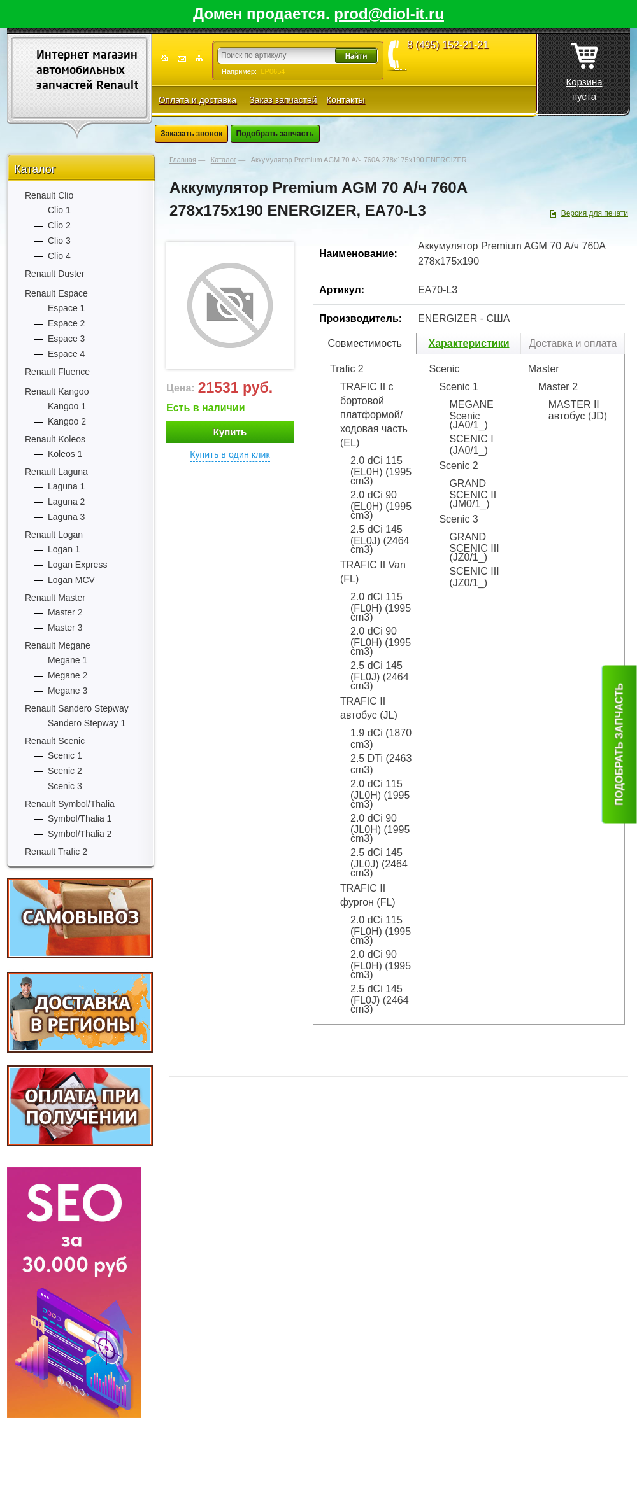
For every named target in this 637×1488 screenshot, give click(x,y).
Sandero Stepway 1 (86, 723)
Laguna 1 (66, 486)
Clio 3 (59, 240)
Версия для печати (594, 213)
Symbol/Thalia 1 (79, 818)
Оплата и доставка (197, 100)
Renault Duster (54, 274)
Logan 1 (64, 549)
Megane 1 (67, 660)
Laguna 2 (66, 501)
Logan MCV (71, 580)
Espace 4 (66, 354)
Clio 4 (59, 256)
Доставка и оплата (573, 343)
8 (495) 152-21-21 (448, 45)
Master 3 (65, 627)
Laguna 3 (66, 517)
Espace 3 (66, 338)
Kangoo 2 (67, 421)
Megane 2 (67, 675)
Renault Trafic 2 (56, 851)
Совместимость (364, 343)
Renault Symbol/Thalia (70, 804)
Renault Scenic (55, 741)
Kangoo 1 (67, 406)
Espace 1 (66, 308)
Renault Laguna (56, 472)
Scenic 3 (65, 786)
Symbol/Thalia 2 (79, 834)
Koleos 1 (65, 454)
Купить (230, 431)
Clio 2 (59, 225)
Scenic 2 (65, 771)
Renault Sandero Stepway (77, 708)
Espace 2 (66, 323)
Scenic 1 (65, 755)
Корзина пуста (584, 68)
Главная (182, 160)
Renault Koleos (55, 439)
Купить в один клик (230, 454)
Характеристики (468, 343)
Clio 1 (59, 210)
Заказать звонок (191, 133)
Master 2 (65, 612)
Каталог (34, 169)
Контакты (345, 100)
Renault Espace (56, 293)
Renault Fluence (57, 372)
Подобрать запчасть (275, 133)
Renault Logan (54, 535)
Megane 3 (67, 690)
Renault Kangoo (57, 391)
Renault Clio (49, 195)
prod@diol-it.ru (389, 13)
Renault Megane (57, 645)
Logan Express (77, 564)
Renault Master (55, 598)
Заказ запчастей (283, 100)
